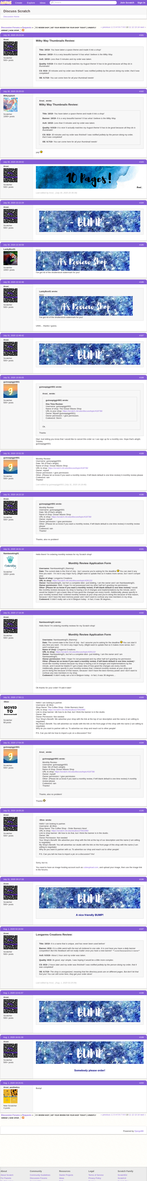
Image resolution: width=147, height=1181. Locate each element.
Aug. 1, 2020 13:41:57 (13, 993)
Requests (26, 27)
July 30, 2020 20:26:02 (13, 162)
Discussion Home (11, 16)
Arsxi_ (6, 39)
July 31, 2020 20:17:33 (13, 879)
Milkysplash (9, 96)
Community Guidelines (40, 1175)
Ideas (43, 2)
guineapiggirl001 (11, 382)
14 (138, 27)
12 (133, 27)
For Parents (6, 1178)
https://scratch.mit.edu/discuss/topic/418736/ (83, 411)
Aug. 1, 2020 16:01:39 (13, 1037)
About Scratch (7, 1175)
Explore (31, 2)
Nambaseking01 (11, 553)
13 (136, 27)
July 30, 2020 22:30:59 (13, 245)
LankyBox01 (9, 249)
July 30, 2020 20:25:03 (13, 91)
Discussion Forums (10, 27)
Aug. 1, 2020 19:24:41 (13, 1083)
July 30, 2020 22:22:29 (13, 203)
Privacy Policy (94, 1178)
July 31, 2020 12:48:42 (13, 335)
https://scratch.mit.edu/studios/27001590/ (66, 710)
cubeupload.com (90, 867)
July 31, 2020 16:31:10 (13, 549)
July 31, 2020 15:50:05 (13, 377)
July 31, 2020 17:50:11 (13, 697)
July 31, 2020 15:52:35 (13, 453)
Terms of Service (96, 1175)
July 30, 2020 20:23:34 (13, 35)
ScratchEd (122, 1175)
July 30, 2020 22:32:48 (13, 282)
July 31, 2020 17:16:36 (13, 613)
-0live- (6, 702)
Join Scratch (127, 2)
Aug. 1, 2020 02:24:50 (13, 929)
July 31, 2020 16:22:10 (13, 494)
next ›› (143, 27)
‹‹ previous (105, 27)
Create (18, 2)
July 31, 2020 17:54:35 (13, 743)
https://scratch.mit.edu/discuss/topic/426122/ (72, 580)
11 (130, 27)
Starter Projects (66, 1175)
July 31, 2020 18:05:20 (13, 810)
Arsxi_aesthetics (11, 1087)
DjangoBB (139, 1131)
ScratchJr (122, 1178)
